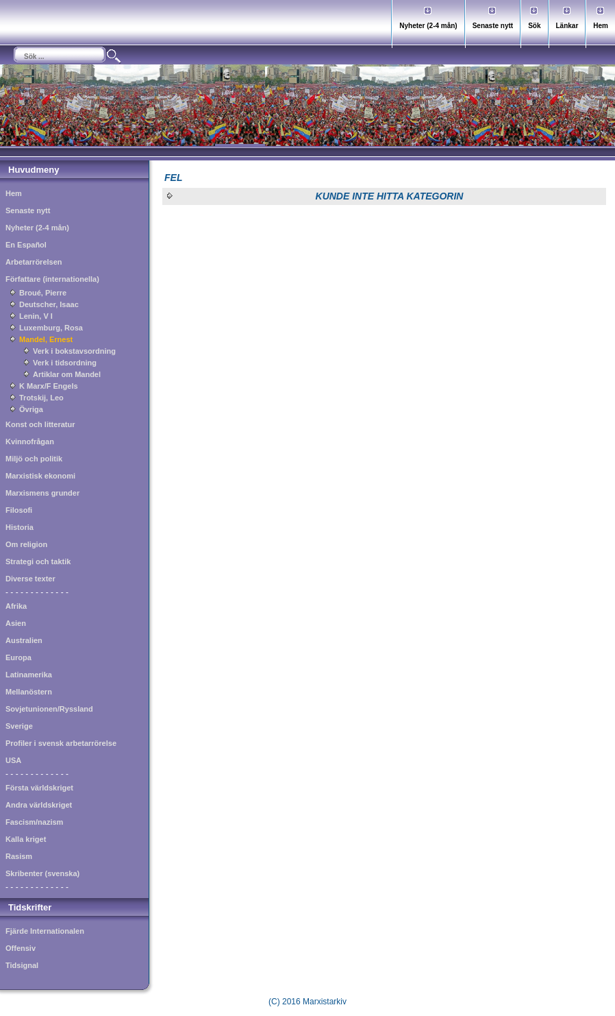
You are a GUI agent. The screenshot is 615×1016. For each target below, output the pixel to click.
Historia (19, 527)
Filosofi (18, 510)
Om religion (26, 544)
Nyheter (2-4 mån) (428, 25)
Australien (23, 640)
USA (13, 760)
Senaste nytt (493, 25)
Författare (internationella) (52, 279)
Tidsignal (21, 965)
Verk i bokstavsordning (74, 351)
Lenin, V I (36, 316)
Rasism (18, 856)
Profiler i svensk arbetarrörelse (60, 743)
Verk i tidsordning (65, 363)
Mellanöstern (28, 692)
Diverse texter (30, 578)
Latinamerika (28, 674)
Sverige (19, 726)
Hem (600, 25)
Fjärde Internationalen (44, 931)
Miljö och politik (33, 459)
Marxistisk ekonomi (40, 476)
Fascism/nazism (34, 822)
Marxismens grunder (42, 493)
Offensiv (20, 948)
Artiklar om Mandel (67, 374)
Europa (18, 657)
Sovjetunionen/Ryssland (49, 709)
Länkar (567, 25)
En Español (26, 245)
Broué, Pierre (42, 293)
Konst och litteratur (40, 424)
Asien (15, 623)
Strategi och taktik (38, 561)
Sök (534, 25)
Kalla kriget (25, 839)
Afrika (16, 606)
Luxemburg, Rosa (51, 328)
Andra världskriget (38, 805)
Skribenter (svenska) (42, 873)
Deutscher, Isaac (49, 304)
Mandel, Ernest (46, 339)
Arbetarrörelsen (33, 262)
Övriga (31, 409)
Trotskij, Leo (41, 398)
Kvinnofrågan (29, 441)
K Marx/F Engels (48, 386)
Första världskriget (39, 788)
